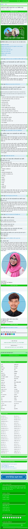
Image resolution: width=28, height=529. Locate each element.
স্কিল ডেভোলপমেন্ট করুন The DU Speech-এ (9, 468)
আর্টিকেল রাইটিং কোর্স (6, 505)
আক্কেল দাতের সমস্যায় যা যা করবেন (11, 327)
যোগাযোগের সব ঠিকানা (6, 499)
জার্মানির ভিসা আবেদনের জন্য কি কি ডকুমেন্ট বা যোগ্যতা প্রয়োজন (12, 46)
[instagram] (18, 517)
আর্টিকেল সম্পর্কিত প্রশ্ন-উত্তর (6, 53)
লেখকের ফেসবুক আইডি (14, 285)
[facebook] (17, 1)
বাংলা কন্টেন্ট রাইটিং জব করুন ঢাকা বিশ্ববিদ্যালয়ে (14, 130)
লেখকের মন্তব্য (3, 55)
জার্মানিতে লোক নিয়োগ (5, 44)
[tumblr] (9, 517)
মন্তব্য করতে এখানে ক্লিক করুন (14, 355)
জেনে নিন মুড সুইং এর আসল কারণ (11, 195)
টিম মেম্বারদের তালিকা (6, 496)
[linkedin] (12, 517)
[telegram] (7, 517)
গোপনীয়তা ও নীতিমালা (6, 497)
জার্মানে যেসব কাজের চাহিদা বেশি (6, 50)
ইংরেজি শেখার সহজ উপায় (10, 155)
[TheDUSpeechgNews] (14, 477)
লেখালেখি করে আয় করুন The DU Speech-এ (9, 464)
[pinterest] (14, 517)
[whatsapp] (19, 1)
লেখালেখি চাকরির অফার (6, 509)
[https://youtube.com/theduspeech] (21, 1)
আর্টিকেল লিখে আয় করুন (14, 11)
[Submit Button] (21, 525)
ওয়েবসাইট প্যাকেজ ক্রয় (6, 507)
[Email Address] (11, 525)
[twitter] (16, 517)
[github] (20, 517)
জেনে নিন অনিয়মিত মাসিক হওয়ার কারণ (13, 238)
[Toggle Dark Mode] (23, 1)
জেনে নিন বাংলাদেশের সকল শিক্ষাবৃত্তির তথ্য (13, 214)
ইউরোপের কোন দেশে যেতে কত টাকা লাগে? (13, 84)
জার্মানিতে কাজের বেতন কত (6, 48)
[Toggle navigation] (27, 1)
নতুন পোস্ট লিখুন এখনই (6, 510)
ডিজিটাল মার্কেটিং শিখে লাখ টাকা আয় (8, 466)
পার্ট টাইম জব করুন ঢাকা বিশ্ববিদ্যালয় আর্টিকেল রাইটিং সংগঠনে (16, 59)
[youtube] (5, 517)
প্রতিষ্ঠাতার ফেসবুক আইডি (14, 324)
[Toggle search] (25, 1)
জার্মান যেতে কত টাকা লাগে (5, 51)
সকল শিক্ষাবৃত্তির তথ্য (5, 465)
